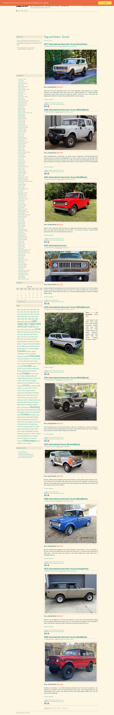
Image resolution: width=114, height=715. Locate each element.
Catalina (33, 351)
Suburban (35, 431)
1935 (31, 312)
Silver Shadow (24, 426)
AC (19, 80)
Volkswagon (20, 273)
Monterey (27, 407)
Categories (20, 75)
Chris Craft (20, 130)
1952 (29, 316)
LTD (28, 400)
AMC (19, 88)
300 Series (37, 332)
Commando (24, 363)
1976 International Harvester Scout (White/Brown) (66, 307)
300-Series (20, 334)
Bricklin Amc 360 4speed (23, 112)
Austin (19, 99)
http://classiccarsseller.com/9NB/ (57, 240)
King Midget (20, 193)
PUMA (19, 241)
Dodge (19, 146)
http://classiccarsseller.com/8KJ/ (57, 563)
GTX (36, 388)
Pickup (31, 412)
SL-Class (36, 426)
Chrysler (20, 131)
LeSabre (19, 400)
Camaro (20, 120)
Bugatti (19, 115)
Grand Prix (20, 388)
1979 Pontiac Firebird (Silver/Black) (25, 454)
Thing (18, 436)
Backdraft (20, 105)
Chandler (20, 121)
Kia (19, 191)
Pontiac (19, 238)
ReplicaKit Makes (32, 417)
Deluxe (30, 371)
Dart (37, 368)
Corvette (27, 365)
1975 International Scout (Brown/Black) (62, 444)
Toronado (35, 436)
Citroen (19, 133)
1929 (34, 309)
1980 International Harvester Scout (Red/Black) (65, 637)
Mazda (19, 213)
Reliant (19, 245)
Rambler (20, 244)
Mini (19, 220)
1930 (38, 309)
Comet (19, 363)
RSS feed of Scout (48, 40)
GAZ (19, 159)
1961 (49, 238)
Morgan (20, 222)
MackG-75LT (21, 209)
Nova (39, 410)
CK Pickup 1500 (35, 358)
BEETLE (26, 341)
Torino (30, 436)
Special (19, 429)
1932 (21, 312)
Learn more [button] (52, 3)
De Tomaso (20, 139)
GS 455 (26, 388)
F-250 (19, 381)
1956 (22, 319)
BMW (19, 109)
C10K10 (31, 348)
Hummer (20, 174)
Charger (33, 354)
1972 (49, 630)
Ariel (19, 95)
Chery (19, 123)
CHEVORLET (21, 125)
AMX (22, 339)
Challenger (20, 354)
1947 (34, 314)
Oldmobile (20, 229)
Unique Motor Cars (22, 270)
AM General (20, 86)
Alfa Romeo (20, 83)
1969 (38, 324)
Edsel (19, 150)
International (66, 247)
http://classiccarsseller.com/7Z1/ (57, 701)
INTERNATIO (21, 178)
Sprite (18, 431)
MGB (18, 405)
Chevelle (20, 124)
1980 (49, 700)
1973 (36, 327)
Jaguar (19, 184)
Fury (30, 386)
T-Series (33, 433)
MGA (37, 402)
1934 (28, 312)
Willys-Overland (21, 279)
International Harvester (71, 46)
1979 (38, 329)
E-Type (22, 376)
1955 (18, 319)
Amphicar (20, 90)
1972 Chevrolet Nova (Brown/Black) (26, 456)
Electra (30, 378)
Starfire (23, 431)
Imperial (33, 390)
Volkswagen (20, 271)
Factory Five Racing (22, 152)
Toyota (19, 265)
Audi (19, 98)
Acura (19, 82)
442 (22, 337)
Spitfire (36, 429)
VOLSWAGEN (21, 274)
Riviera (19, 419)
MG (19, 217)
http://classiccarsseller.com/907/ (57, 439)
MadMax (52, 112)
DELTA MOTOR (21, 142)
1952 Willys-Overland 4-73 (24, 453)
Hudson (20, 172)
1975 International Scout (55, 245)
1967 (26, 324)
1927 (28, 309)
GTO (29, 388)
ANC (19, 92)
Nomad (35, 410)
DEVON (20, 144)
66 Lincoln (20, 79)
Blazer (19, 346)
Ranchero (24, 417)
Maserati (20, 210)
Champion (27, 353)
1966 (49, 170)
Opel (19, 232)
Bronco (33, 346)
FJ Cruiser (36, 383)
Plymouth (20, 236)
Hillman (19, 169)
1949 (18, 316)
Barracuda (20, 341)
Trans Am (34, 438)
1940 (25, 314)
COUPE (19, 368)
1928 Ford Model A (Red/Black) (25, 457)
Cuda (23, 368)
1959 (32, 319)
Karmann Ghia (34, 395)
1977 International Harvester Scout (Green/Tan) (65, 44)
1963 (25, 321)
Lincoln (19, 204)
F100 (26, 380)
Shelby (19, 255)
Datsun (19, 137)
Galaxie (34, 386)
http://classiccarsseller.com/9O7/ (57, 171)
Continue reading (48, 99)
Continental (31, 363)
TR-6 (28, 438)
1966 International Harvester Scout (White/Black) (66, 110)
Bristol (19, 114)
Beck (19, 107)
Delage (19, 140)
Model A (30, 405)
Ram (19, 242)
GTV (33, 388)
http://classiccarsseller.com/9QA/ (57, 104)
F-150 (38, 378)
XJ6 (22, 443)
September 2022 (21, 301)
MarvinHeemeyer (54, 46)
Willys (19, 277)
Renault (20, 247)
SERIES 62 (26, 424)
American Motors (22, 89)
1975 (49, 300)
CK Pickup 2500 (21, 361)
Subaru (19, 263)
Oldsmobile (20, 230)
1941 (28, 314)
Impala (28, 390)
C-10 (27, 348)
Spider (32, 429)
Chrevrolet (20, 128)
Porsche (20, 239)
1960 (36, 319)
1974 (49, 437)
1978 (32, 330)
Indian (19, 175)
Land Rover (20, 198)
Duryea (19, 149)
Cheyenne (20, 358)
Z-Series (28, 443)
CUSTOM (28, 368)
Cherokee (20, 356)
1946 (31, 314)
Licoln (19, 203)
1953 (32, 316)
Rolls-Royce (21, 251)
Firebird (30, 383)
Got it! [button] (105, 3)
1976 (49, 370)
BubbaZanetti (53, 179)
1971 (26, 326)
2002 (29, 332)
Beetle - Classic (22, 344)
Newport (23, 410)
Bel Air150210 (35, 344)
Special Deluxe (26, 429)
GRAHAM (20, 165)
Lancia (19, 197)
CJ (30, 359)
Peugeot (20, 235)
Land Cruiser (21, 397)
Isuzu (19, 182)
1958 (29, 319)
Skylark (31, 426)
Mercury (20, 216)
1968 (32, 324)
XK (25, 443)
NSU (19, 228)
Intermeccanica (21, 177)
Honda (19, 171)
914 (30, 337)
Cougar (34, 366)
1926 (25, 309)
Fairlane (34, 381)
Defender (24, 371)
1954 (36, 316)
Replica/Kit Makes (22, 249)
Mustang (35, 407)
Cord (19, 136)
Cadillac (20, 118)
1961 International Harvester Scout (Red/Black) (65, 177)
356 (34, 334)
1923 (21, 309)
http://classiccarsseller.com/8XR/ (57, 493)
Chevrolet (20, 127)
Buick (19, 117)
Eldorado (25, 378)
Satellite (30, 422)
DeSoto (19, 143)
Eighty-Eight (31, 376)
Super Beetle (26, 433)
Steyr (19, 258)
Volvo (19, 276)
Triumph (20, 267)
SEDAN (20, 424)
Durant (19, 147)
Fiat (19, 155)
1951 (25, 316)
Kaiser (19, 190)
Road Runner (25, 419)
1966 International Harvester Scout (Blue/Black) (65, 499)
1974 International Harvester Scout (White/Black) (66, 378)
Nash (19, 225)
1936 (34, 312)
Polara (19, 415)
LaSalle (19, 200)
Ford (19, 156)
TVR (19, 268)
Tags (22, 10)
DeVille (19, 373)
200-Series (24, 332)
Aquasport (20, 93)
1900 (18, 309)
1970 (20, 326)
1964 (29, 321)
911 (25, 337)
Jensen (19, 187)
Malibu (32, 400)
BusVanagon (21, 348)
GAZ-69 (20, 160)
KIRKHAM (20, 194)
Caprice (29, 351)
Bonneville (28, 346)
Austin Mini (20, 102)
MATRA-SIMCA (21, 212)
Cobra (19, 134)
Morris (19, 223)
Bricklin (19, 111)
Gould (19, 163)
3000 (25, 334)
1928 (31, 309)
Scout (62, 102)
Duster (32, 373)
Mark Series (37, 400)
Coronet (38, 363)
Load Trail (20, 206)
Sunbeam (20, 264)
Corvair (19, 366)
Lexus (19, 201)
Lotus (19, 207)
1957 (25, 319)
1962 (22, 321)
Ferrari (19, 153)
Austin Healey (21, 101)
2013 (32, 332)
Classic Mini (30, 361)
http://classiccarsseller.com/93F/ (57, 301)
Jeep (19, 185)
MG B (19, 219)
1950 (22, 316)
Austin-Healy (21, 104)
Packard (20, 233)
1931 (18, 312)
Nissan (19, 226)
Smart (19, 257)
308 (28, 334)
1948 (37, 314)
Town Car (19, 438)
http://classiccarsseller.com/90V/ (57, 372)
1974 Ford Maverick (22, 451)
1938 (18, 314)
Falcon (19, 383)
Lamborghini (21, 195)
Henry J (20, 168)
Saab (19, 254)
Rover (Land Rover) (22, 252)
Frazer (19, 158)
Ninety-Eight (29, 410)
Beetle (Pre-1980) (34, 341)
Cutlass (33, 368)
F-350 (23, 380)
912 (27, 337)
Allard (19, 85)
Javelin (24, 395)
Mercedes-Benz (21, 214)
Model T (35, 405)
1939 (21, 314)
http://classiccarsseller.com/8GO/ (57, 631)
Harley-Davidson (21, 166)
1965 (34, 321)
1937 (37, 312)
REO (19, 248)
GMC (19, 162)
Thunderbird (24, 436)
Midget (23, 404)
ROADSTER (33, 419)
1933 (25, 312)
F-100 (35, 378)
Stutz (19, 261)
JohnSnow (52, 309)
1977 (49, 102)
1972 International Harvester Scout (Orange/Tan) (66, 569)
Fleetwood (20, 386)
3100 (30, 334)
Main (19, 10)
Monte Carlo (20, 407)
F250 (29, 380)
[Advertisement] (57, 24)
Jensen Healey (21, 188)
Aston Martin (21, 96)
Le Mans (35, 397)
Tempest (38, 433)
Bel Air (29, 344)
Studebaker (20, 260)
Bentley (19, 108)
